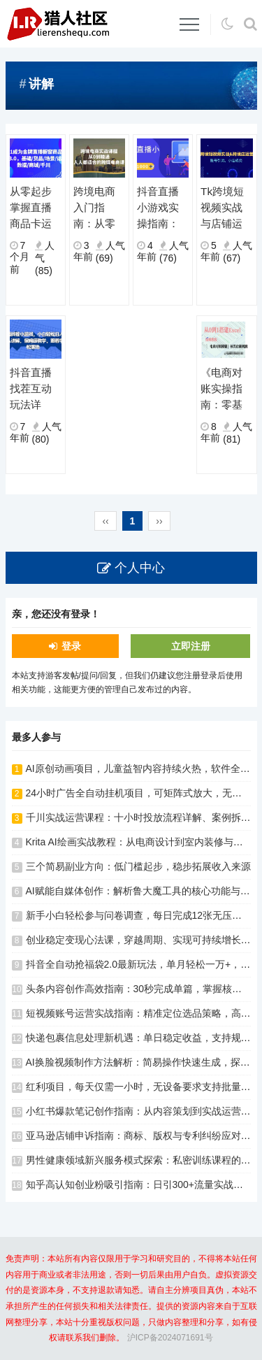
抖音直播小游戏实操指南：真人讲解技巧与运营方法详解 (158, 208)
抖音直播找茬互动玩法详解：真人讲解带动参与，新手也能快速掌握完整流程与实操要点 (31, 389)
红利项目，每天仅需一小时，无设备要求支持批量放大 (143, 1086)
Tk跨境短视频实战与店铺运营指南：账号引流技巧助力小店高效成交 (222, 208)
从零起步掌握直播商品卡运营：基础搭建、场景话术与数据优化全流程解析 (31, 208)
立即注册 (190, 646)
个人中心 (140, 568)
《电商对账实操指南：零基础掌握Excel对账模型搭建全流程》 (224, 389)
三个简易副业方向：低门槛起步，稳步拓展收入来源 (138, 866)
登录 (71, 646)
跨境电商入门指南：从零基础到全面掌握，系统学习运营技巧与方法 (94, 208)
